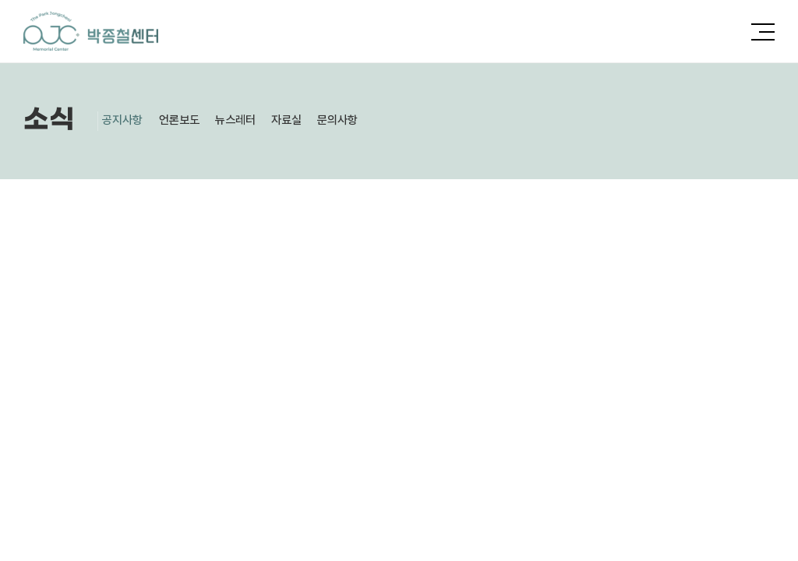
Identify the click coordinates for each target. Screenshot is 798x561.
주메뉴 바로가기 (0, 0)
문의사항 (369, 120)
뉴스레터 (254, 120)
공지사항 (128, 120)
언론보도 (191, 120)
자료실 (311, 120)
